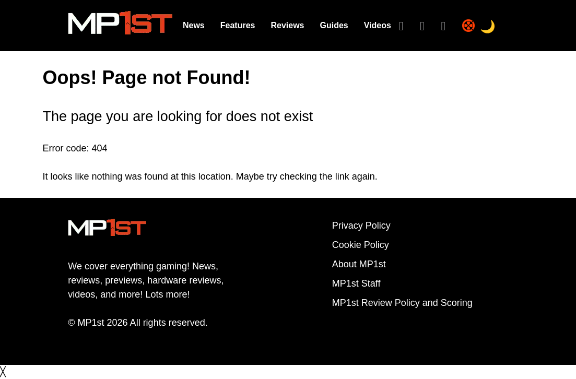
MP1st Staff (356, 283)
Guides (334, 25)
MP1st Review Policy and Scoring (402, 303)
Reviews (287, 25)
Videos (377, 25)
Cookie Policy (360, 245)
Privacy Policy (361, 225)
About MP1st (359, 264)
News (194, 25)
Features (237, 25)
